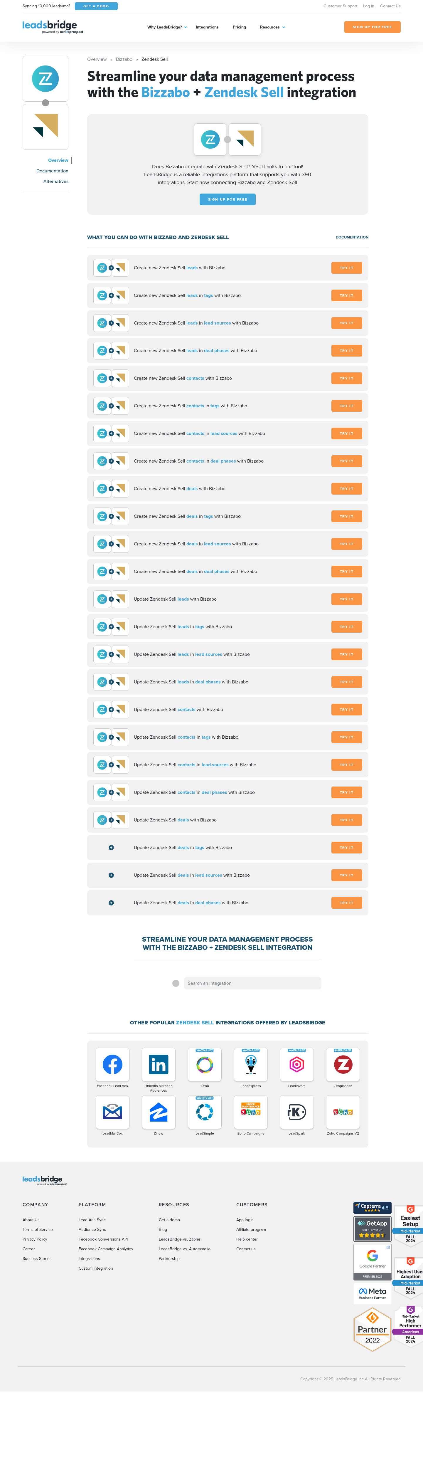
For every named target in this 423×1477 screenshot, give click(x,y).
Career (29, 1249)
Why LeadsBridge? (164, 27)
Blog (163, 1229)
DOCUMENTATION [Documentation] (352, 237)
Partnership (169, 1259)
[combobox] (252, 983)
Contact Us (390, 6)
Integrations (207, 27)
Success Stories (37, 1259)
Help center (247, 1239)
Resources (270, 27)
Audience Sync (92, 1229)
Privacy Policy (35, 1239)
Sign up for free (227, 199)
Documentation (52, 170)
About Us (31, 1220)
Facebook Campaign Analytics (106, 1249)
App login (245, 1220)
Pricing (239, 27)
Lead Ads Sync (92, 1220)
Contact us (246, 1249)
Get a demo (169, 1220)
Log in (368, 6)
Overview (58, 160)
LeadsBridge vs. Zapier (179, 1239)
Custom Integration (96, 1268)
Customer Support (340, 6)
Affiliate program (251, 1229)
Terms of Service (38, 1229)
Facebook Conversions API (103, 1239)
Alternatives (55, 181)
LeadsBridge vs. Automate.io (184, 1249)
